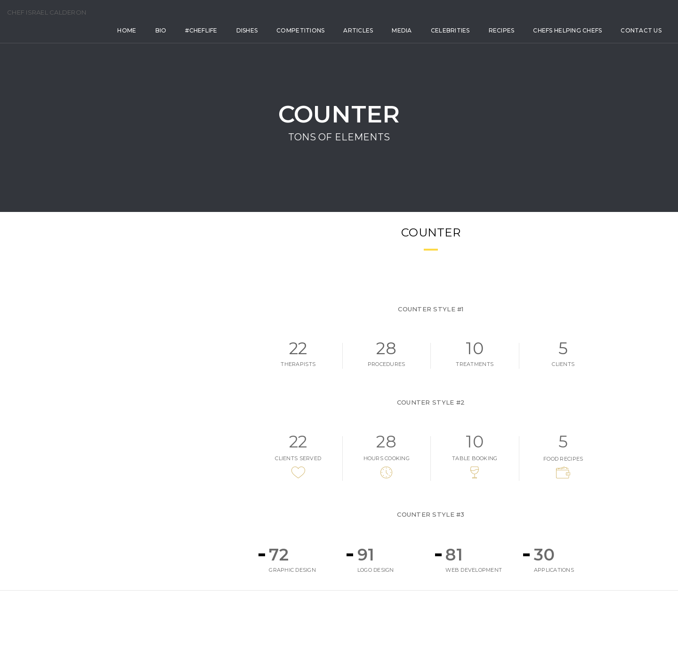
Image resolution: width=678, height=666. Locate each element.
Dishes (209, 41)
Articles (321, 41)
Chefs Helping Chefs (530, 41)
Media (364, 41)
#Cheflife (164, 41)
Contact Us (100, 66)
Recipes (464, 41)
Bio (123, 41)
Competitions (263, 41)
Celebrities (412, 41)
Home (89, 41)
